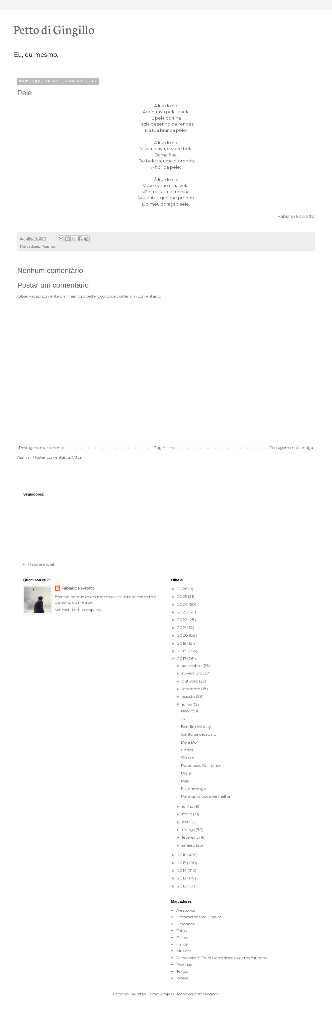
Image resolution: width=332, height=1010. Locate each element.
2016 (182, 854)
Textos (182, 971)
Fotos (181, 930)
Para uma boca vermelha (205, 796)
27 (183, 718)
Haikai (182, 944)
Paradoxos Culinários (201, 765)
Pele (185, 781)
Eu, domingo (193, 788)
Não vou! (189, 710)
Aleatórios (185, 910)
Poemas (48, 246)
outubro (190, 681)
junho (188, 806)
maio (187, 813)
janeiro (189, 845)
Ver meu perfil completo (78, 609)
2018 (182, 650)
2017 (182, 658)
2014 (182, 870)
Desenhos (185, 923)
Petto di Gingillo (53, 29)
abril (187, 821)
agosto (189, 696)
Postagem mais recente (41, 447)
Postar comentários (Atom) (59, 457)
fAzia (186, 773)
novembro (192, 673)
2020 (183, 635)
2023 (182, 611)
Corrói (187, 749)
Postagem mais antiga (291, 447)
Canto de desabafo (198, 734)
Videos (182, 977)
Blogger (210, 993)
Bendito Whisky (196, 726)
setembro (191, 688)
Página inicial (167, 447)
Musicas (183, 950)
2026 (182, 588)
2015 (182, 862)
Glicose (187, 757)
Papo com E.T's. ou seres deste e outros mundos (221, 957)
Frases (182, 937)
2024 (183, 604)
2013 (182, 877)
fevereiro (190, 837)
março (189, 829)
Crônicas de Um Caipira (198, 916)
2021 (182, 627)
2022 (182, 619)
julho (187, 704)
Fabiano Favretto (77, 588)
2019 (182, 643)
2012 (182, 885)
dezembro (192, 665)
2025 (182, 596)
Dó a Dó (189, 742)
